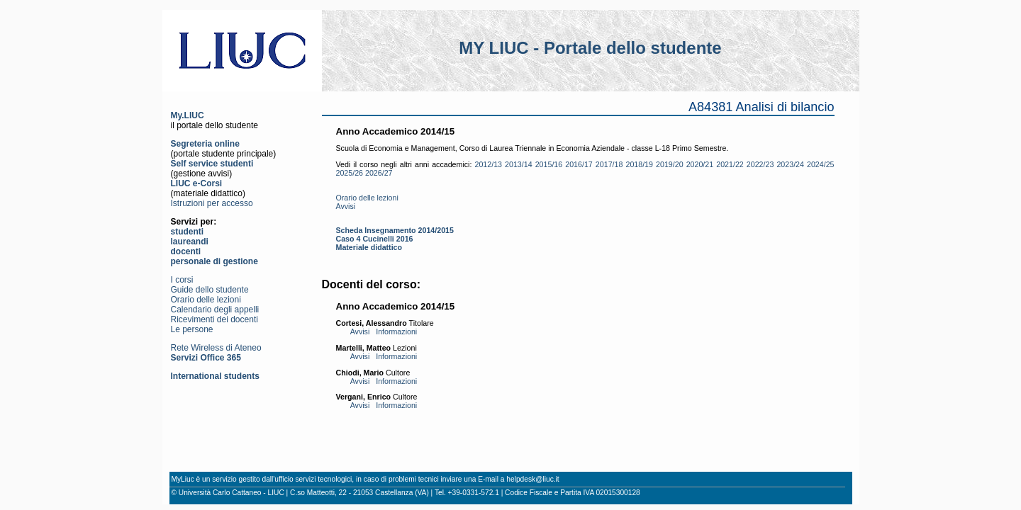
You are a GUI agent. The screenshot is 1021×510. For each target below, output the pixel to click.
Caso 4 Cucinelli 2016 (374, 238)
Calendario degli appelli (215, 309)
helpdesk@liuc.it (532, 479)
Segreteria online (205, 144)
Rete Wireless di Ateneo (216, 348)
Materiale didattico (369, 247)
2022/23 (760, 164)
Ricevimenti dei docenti (214, 319)
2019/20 (670, 164)
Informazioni (396, 331)
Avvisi (346, 206)
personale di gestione (214, 261)
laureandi (189, 241)
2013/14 (518, 164)
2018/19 (639, 164)
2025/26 (350, 173)
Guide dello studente (210, 290)
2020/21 (700, 164)
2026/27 (379, 173)
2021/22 (730, 164)
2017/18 (609, 164)
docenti (186, 251)
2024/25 (821, 164)
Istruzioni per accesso (212, 203)
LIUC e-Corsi (197, 183)
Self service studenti (212, 164)
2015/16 (549, 164)
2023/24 (790, 164)
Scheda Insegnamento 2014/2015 (395, 230)
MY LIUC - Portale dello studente (590, 47)
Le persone (192, 329)
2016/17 (579, 164)
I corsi (182, 280)
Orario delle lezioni (206, 300)
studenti (187, 232)
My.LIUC (187, 115)
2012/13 (488, 164)
